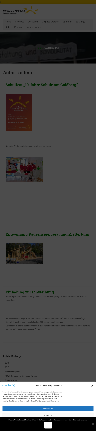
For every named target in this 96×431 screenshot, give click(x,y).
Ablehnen (48, 415)
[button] (92, 385)
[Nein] (93, 424)
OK (48, 425)
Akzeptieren (48, 408)
